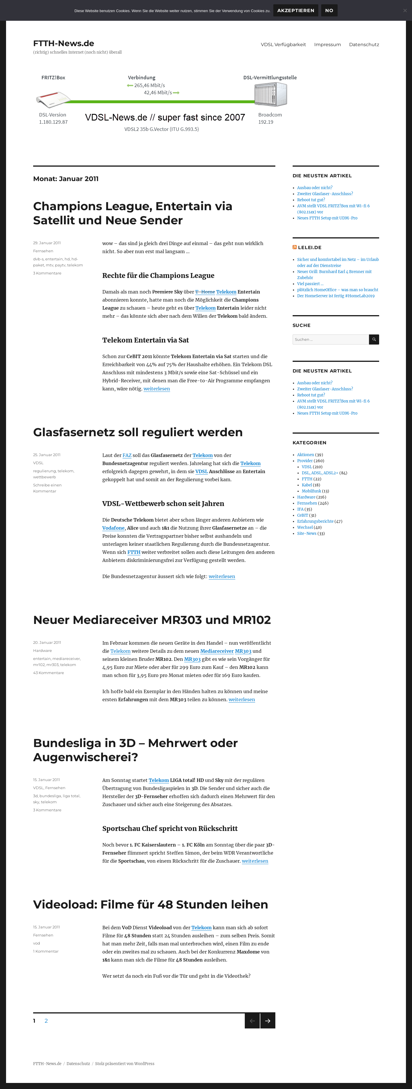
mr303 (52, 664)
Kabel (307, 485)
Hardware (42, 650)
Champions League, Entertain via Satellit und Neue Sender (133, 213)
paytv (60, 265)
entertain (54, 259)
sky (36, 802)
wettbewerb (44, 477)
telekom (75, 265)
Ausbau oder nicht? (314, 187)
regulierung (44, 471)
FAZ (127, 455)
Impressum (327, 44)
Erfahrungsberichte (315, 521)
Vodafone (113, 528)
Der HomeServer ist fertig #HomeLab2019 (336, 296)
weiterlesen (157, 389)
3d (35, 795)
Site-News (307, 533)
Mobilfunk (311, 491)
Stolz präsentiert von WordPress (125, 1063)
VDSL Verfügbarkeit (283, 44)
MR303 (243, 651)
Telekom (226, 292)
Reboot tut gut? (311, 200)
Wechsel (305, 527)
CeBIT (302, 515)
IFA (300, 509)
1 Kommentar (46, 951)
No (329, 10)
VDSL (201, 471)
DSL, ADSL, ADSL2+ (320, 473)
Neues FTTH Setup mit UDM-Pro (327, 218)
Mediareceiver (217, 651)
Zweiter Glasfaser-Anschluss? (325, 193)
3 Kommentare (47, 273)
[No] (405, 10)
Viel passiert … (310, 283)
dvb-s (38, 259)
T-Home (205, 292)
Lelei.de (309, 247)
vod (36, 943)
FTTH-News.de (63, 43)
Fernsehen (43, 251)
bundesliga (50, 795)
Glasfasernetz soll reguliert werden (138, 432)
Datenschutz (364, 44)
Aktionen (305, 454)
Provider (305, 460)
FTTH (133, 552)
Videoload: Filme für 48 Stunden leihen (150, 904)
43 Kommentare (48, 672)
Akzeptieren (295, 10)
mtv (49, 265)
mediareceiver (66, 658)
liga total (71, 795)
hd (67, 259)
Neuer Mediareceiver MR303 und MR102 (152, 620)
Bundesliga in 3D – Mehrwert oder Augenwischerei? (135, 750)
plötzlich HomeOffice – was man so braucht (337, 289)
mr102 (39, 664)
